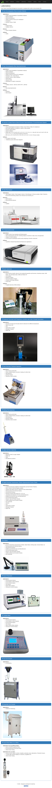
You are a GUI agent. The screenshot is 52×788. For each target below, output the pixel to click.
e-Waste (17, 1)
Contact (44, 1)
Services (12, 1)
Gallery (34, 1)
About (39, 1)
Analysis (29, 1)
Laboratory (23, 1)
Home (7, 1)
